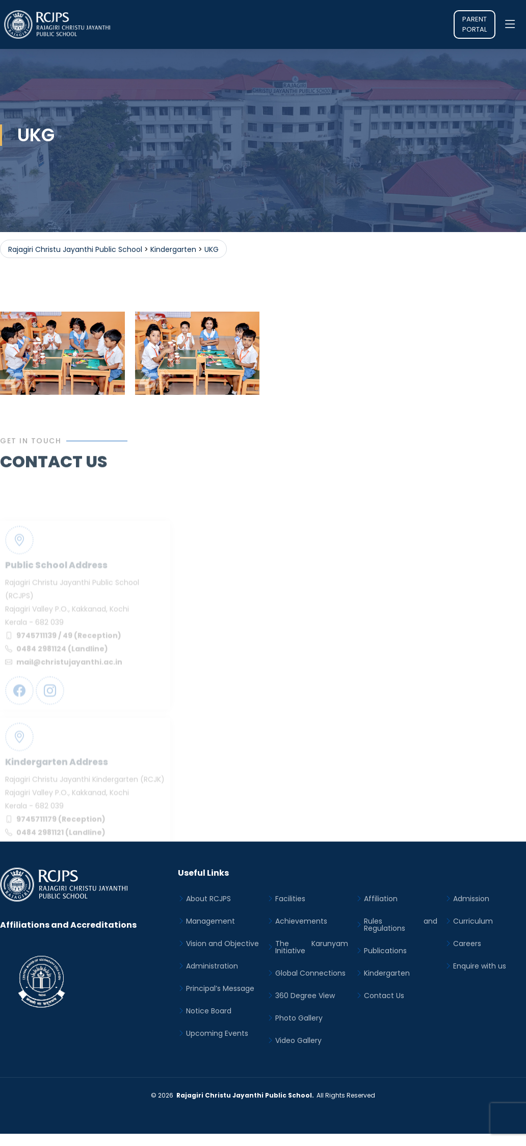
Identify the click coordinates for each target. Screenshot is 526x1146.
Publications (385, 950)
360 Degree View (305, 995)
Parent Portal (474, 24)
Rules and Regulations (400, 925)
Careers (467, 943)
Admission (471, 898)
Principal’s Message (220, 988)
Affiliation (381, 898)
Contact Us (384, 995)
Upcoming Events (217, 1033)
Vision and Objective (222, 943)
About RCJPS (208, 898)
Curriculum (473, 921)
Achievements (301, 921)
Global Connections (310, 973)
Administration (212, 966)
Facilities (290, 898)
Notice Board (208, 1010)
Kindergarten (387, 973)
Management (210, 921)
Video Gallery (298, 1040)
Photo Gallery (299, 1018)
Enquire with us (479, 966)
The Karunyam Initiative (312, 947)
